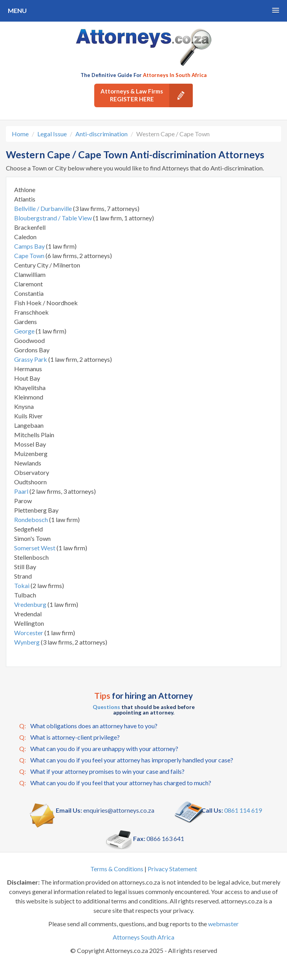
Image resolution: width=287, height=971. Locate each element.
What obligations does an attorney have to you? (88, 726)
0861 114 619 (243, 810)
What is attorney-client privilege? (69, 737)
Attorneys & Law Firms (147, 95)
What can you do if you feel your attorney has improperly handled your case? (126, 760)
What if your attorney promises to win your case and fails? (102, 771)
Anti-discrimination (101, 133)
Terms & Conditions (116, 868)
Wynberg (27, 642)
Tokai (22, 585)
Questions (106, 707)
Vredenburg (31, 604)
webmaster (223, 923)
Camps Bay (30, 246)
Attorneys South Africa (143, 937)
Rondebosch (31, 519)
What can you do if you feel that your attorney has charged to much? (115, 783)
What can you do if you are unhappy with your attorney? (98, 748)
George (25, 331)
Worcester (29, 632)
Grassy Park (31, 359)
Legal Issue (52, 133)
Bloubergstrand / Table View (53, 218)
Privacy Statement (172, 868)
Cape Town (30, 255)
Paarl (21, 491)
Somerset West (35, 547)
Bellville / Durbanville (43, 208)
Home (20, 133)
